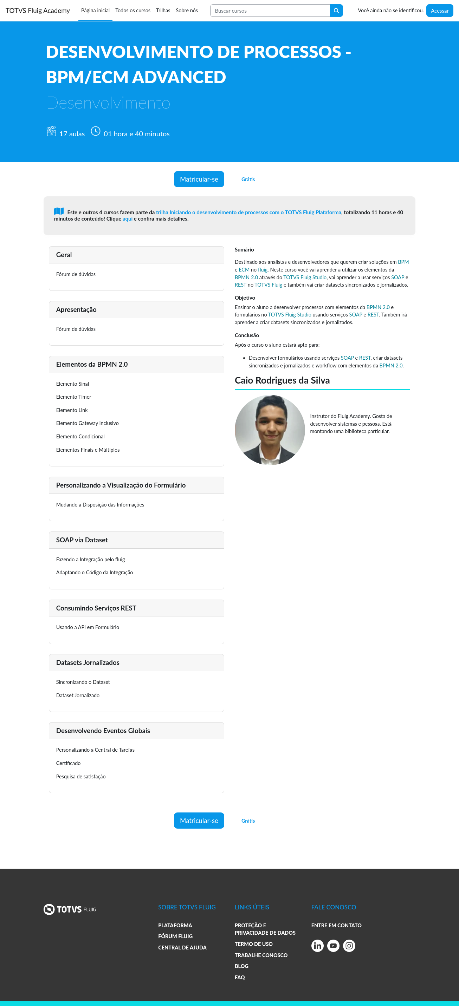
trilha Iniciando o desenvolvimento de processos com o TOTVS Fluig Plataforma (248, 212)
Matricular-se (199, 179)
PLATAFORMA (175, 925)
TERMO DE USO (254, 944)
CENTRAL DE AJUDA (182, 948)
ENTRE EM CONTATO (336, 925)
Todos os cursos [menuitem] (132, 10)
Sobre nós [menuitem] (187, 10)
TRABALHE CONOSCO (261, 955)
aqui (128, 218)
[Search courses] (270, 10)
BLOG (241, 966)
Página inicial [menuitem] (95, 10)
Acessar (440, 10)
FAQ (240, 977)
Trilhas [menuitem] (163, 10)
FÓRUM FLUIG (175, 936)
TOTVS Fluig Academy (38, 10)
